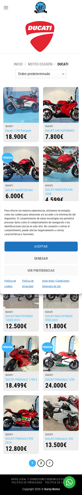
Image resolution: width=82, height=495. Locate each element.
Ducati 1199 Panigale (18, 131)
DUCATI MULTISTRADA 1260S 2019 (19, 318)
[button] (6, 7)
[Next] (49, 463)
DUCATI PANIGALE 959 (59, 439)
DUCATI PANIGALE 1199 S (21, 379)
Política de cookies (58, 482)
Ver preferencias (40, 271)
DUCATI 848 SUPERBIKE (59, 131)
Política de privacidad (27, 482)
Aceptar (40, 246)
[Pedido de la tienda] (40, 74)
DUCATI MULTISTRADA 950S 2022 (59, 318)
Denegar (41, 259)
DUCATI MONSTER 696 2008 (59, 192)
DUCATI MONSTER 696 (19, 190)
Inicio (18, 64)
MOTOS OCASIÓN (40, 64)
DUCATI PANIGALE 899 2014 (19, 441)
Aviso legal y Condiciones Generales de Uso (40, 479)
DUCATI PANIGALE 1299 (60, 379)
